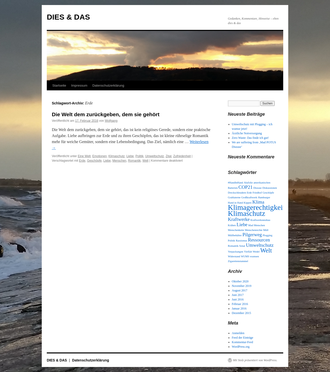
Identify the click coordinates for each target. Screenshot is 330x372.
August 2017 (240, 290)
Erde (82, 160)
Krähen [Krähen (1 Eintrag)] (232, 225)
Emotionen (99, 156)
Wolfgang (111, 120)
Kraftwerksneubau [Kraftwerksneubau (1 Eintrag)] (260, 220)
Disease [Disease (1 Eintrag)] (257, 188)
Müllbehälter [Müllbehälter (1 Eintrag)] (235, 235)
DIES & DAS (68, 17)
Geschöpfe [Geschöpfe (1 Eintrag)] (268, 192)
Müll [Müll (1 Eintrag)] (265, 230)
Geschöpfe (94, 160)
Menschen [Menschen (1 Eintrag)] (259, 225)
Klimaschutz (116, 156)
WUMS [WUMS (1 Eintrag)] (245, 256)
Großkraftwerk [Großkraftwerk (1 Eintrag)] (249, 197)
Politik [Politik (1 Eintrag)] (231, 240)
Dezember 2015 (241, 313)
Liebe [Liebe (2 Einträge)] (241, 224)
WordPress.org (241, 346)
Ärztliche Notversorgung (247, 133)
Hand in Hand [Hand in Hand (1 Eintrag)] (235, 202)
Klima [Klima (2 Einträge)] (258, 202)
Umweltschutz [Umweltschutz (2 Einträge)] (260, 245)
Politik (139, 156)
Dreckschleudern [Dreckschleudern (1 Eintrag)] (237, 192)
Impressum (79, 85)
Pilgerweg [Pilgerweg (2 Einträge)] (252, 234)
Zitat (169, 156)
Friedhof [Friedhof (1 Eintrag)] (257, 192)
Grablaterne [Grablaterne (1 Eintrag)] (234, 197)
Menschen (119, 160)
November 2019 (242, 286)
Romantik (134, 160)
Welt (145, 160)
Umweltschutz (154, 156)
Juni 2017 (238, 295)
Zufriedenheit (182, 156)
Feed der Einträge (242, 337)
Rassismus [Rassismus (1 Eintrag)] (241, 240)
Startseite (59, 85)
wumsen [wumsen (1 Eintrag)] (254, 256)
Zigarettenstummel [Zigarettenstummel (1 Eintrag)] (238, 261)
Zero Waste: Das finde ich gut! (250, 138)
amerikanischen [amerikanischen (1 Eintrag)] (262, 182)
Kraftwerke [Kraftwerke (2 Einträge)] (239, 219)
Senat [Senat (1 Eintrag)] (242, 245)
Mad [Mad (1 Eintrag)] (250, 225)
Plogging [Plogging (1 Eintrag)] (267, 235)
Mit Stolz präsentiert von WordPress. (255, 360)
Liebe (130, 156)
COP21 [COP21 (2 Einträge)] (245, 187)
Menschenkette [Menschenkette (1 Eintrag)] (236, 230)
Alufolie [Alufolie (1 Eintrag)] (248, 182)
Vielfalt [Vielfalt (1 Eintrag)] (248, 251)
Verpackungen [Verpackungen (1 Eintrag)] (235, 251)
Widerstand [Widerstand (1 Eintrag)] (234, 256)
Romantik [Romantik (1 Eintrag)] (233, 245)
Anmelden (238, 333)
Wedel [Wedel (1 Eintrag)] (256, 251)
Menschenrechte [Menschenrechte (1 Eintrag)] (254, 230)
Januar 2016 (239, 308)
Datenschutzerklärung (108, 85)
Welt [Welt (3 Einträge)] (266, 250)
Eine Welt (84, 156)
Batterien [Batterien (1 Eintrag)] (233, 188)
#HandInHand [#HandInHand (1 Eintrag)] (235, 182)
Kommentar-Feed (242, 342)
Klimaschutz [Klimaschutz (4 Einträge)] (246, 213)
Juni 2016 (238, 299)
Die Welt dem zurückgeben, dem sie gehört (105, 114)
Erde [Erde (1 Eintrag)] (249, 192)
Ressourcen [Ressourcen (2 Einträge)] (259, 239)
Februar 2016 (240, 304)
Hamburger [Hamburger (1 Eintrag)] (264, 197)
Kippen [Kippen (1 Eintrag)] (248, 202)
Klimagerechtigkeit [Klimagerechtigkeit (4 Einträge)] (256, 207)
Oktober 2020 (240, 281)
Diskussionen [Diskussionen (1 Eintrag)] (269, 188)
